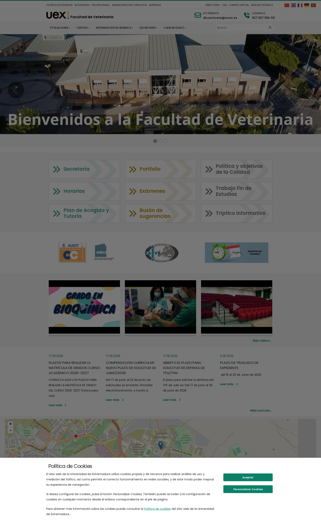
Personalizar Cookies (248, 489)
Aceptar (248, 477)
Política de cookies (157, 509)
